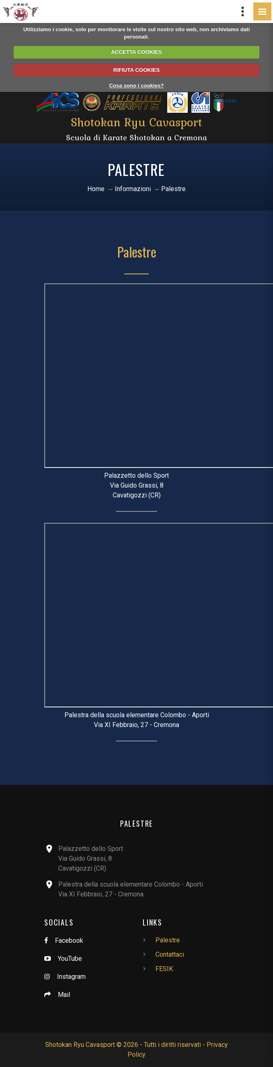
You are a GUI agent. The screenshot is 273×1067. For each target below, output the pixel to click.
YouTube (70, 958)
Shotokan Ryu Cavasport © (83, 1045)
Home (96, 189)
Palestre (136, 251)
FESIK (164, 969)
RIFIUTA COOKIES (136, 70)
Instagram (71, 976)
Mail (64, 995)
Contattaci (169, 954)
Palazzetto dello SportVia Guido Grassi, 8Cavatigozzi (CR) (90, 858)
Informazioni (133, 189)
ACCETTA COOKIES (136, 52)
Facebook (69, 940)
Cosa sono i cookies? (136, 85)
